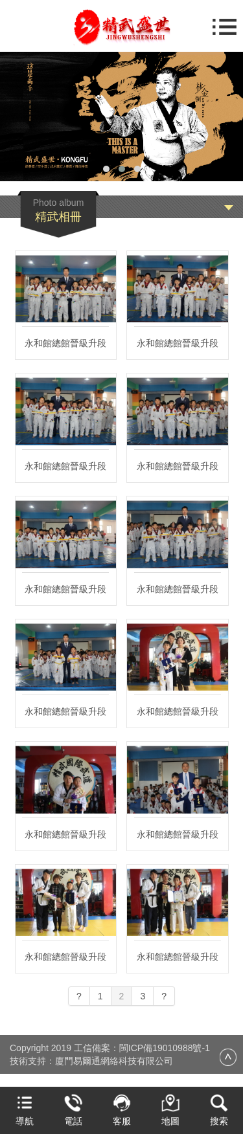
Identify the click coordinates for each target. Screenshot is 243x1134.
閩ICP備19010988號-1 (164, 1048)
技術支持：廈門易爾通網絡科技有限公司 (91, 1061)
